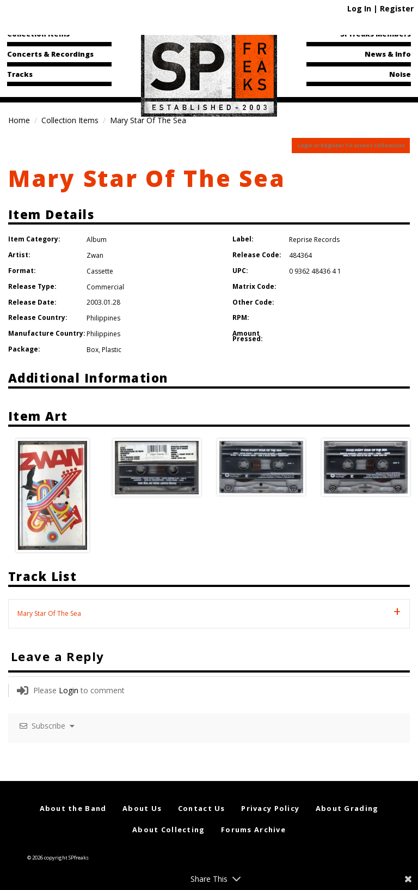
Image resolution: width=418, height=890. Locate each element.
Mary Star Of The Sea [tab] (49, 613)
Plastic (111, 349)
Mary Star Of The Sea (147, 177)
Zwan (95, 255)
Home (19, 120)
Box (93, 349)
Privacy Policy (270, 808)
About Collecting (168, 829)
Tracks (20, 74)
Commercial (105, 287)
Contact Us (201, 808)
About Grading (347, 808)
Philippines (103, 318)
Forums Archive (253, 829)
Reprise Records (314, 239)
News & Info (388, 54)
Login (68, 690)
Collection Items (38, 34)
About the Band (73, 808)
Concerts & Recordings (50, 54)
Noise (400, 74)
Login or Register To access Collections (351, 145)
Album (97, 239)
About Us (142, 808)
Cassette (100, 271)
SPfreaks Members (375, 34)
